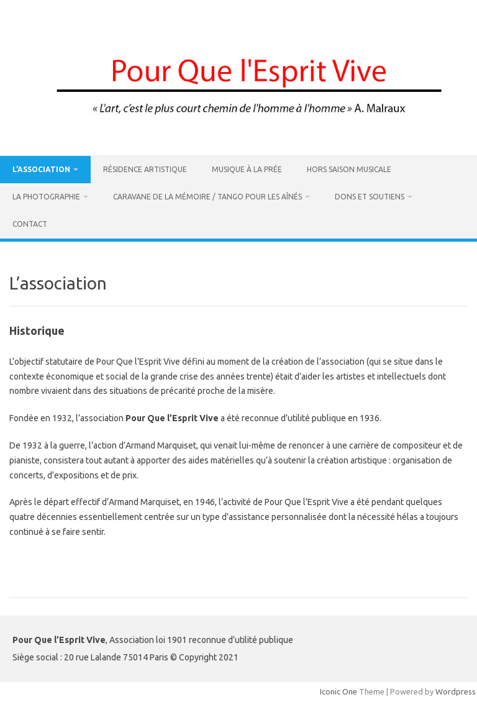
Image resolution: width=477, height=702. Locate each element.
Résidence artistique (145, 169)
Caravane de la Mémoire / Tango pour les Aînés (207, 197)
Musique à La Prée (247, 169)
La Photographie (46, 197)
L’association (41, 169)
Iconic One (338, 691)
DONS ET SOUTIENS (369, 197)
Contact (29, 224)
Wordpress (455, 691)
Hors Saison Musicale (349, 169)
